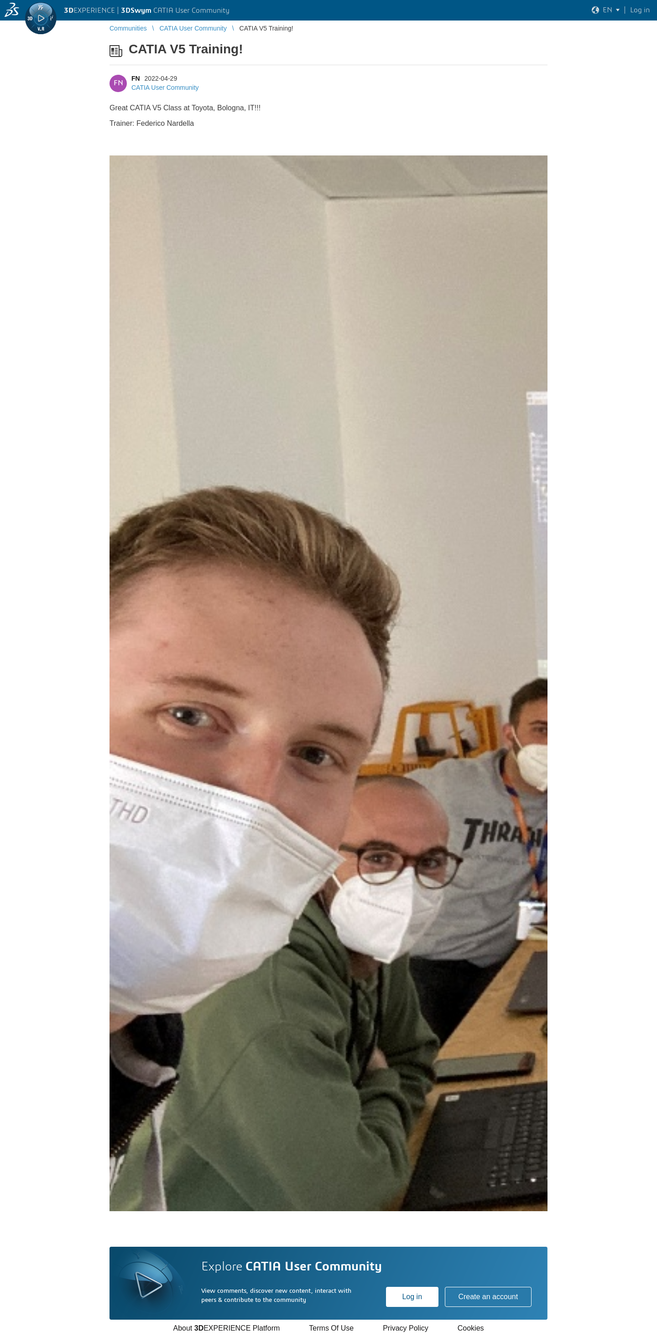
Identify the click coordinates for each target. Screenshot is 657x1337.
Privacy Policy (405, 1328)
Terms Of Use (331, 1328)
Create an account (488, 1297)
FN (135, 78)
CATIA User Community (165, 87)
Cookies (471, 1328)
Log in (412, 1297)
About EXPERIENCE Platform (226, 1328)
